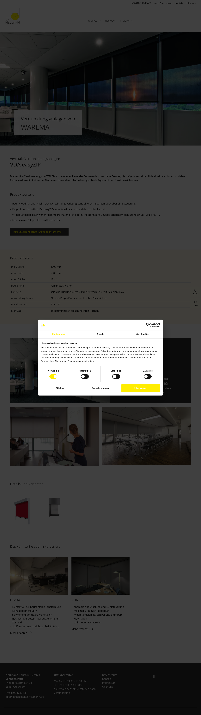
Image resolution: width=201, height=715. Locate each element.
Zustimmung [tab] (58, 334)
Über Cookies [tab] (142, 334)
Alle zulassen (140, 388)
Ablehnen (60, 388)
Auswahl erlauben (100, 388)
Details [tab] (100, 334)
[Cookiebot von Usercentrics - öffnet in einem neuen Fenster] (148, 325)
